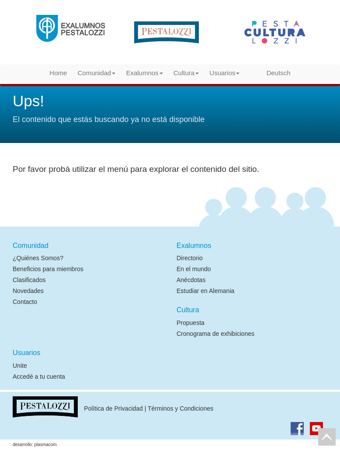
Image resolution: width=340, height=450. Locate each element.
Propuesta (191, 322)
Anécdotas (191, 279)
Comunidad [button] (97, 73)
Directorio (190, 258)
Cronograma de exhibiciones (215, 333)
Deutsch (270, 73)
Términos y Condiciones (180, 408)
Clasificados (29, 279)
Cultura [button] (186, 73)
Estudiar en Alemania (205, 290)
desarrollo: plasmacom (35, 444)
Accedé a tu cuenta (39, 376)
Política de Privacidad (113, 408)
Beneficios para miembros (48, 268)
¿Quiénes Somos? (38, 258)
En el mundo (194, 268)
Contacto (25, 301)
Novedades (28, 290)
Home (58, 73)
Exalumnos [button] (144, 73)
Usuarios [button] (224, 73)
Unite (20, 365)
